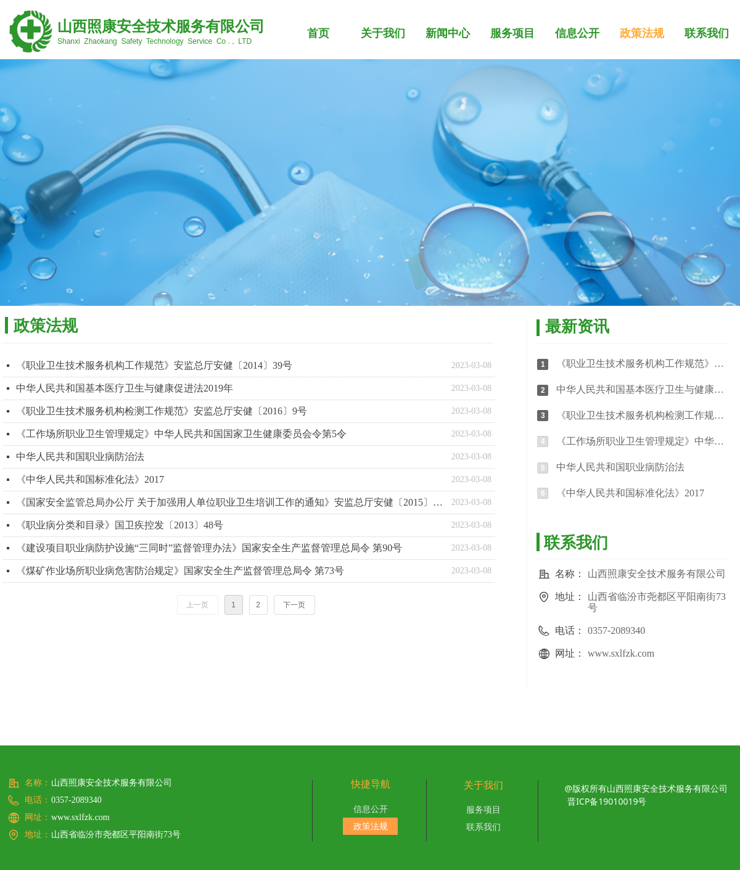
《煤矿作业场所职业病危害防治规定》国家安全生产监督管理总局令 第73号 (180, 570)
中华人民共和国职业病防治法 (80, 456)
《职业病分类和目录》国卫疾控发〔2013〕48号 (119, 525)
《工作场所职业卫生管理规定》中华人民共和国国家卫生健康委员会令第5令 (181, 434)
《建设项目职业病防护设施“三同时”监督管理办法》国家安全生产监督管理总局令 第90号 (209, 548)
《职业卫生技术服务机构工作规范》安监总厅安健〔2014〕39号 (154, 365)
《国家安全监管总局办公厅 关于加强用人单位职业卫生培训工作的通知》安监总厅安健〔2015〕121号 (230, 502)
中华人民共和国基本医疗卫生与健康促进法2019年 (124, 388)
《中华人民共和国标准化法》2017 (90, 479)
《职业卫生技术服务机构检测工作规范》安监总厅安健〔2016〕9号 (161, 411)
